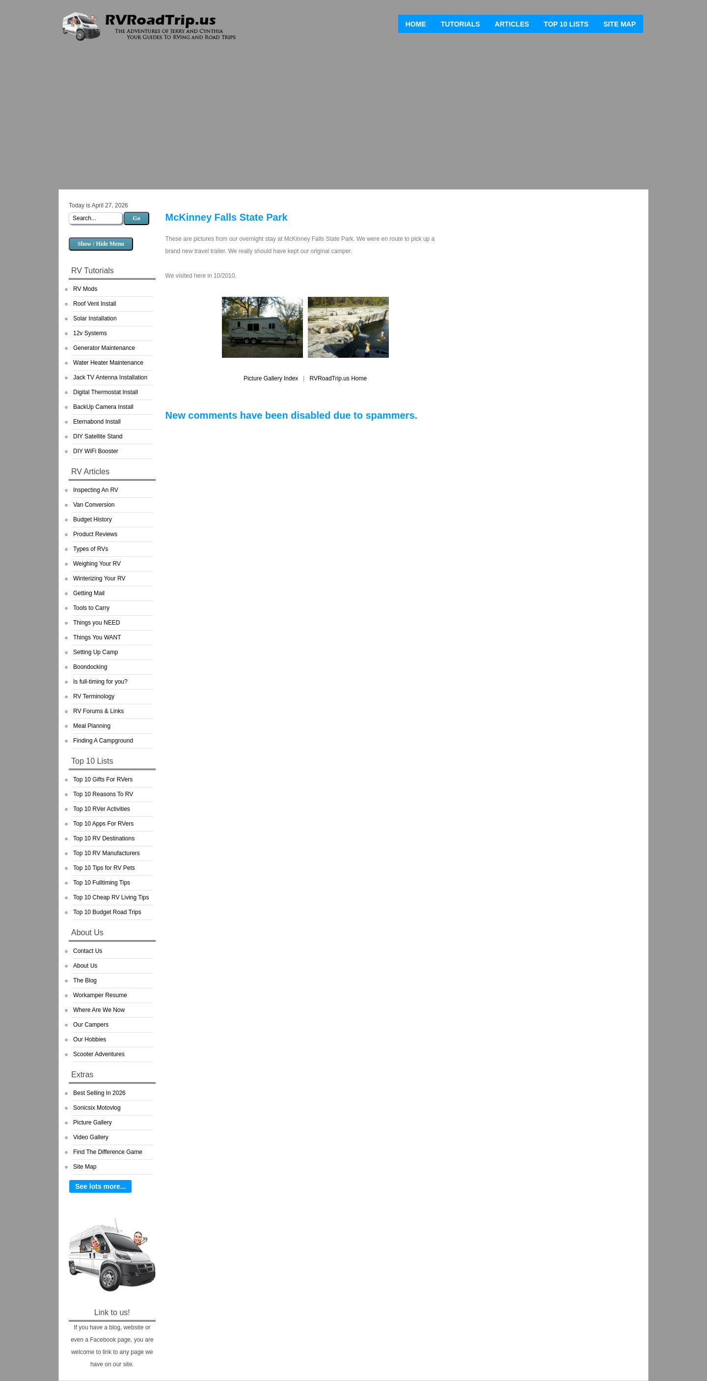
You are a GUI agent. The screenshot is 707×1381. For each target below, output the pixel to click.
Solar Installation (95, 318)
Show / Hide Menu (101, 243)
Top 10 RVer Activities (101, 809)
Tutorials (460, 24)
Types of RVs (90, 549)
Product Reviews (95, 534)
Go (136, 218)
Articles (512, 24)
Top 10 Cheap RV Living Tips (111, 897)
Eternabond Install (97, 421)
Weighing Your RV (97, 563)
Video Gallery (91, 1137)
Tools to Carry (91, 607)
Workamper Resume (100, 995)
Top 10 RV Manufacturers (106, 853)
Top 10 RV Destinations (104, 838)
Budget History (92, 519)
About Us (85, 965)
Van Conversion (94, 504)
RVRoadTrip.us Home (338, 378)
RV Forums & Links (98, 711)
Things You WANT (97, 637)
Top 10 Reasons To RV (103, 794)
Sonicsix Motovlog (97, 1107)
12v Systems (90, 333)
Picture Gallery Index (271, 378)
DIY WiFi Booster (95, 451)
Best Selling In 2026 (99, 1093)
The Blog (85, 980)
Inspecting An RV (95, 490)
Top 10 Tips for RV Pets (104, 867)
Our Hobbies (89, 1039)
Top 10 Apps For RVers (103, 823)
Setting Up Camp (95, 652)
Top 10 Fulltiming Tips (101, 882)
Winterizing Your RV (99, 578)
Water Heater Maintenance (108, 362)
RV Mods (85, 289)
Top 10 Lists (566, 24)
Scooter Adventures (99, 1054)
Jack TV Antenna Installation (110, 377)
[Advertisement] (353, 118)
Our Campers (91, 1024)
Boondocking (90, 666)
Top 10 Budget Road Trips (107, 912)
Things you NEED (96, 622)
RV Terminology (93, 696)
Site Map (619, 24)
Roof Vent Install (94, 303)
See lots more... (100, 1186)
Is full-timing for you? (100, 681)
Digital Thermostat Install (105, 392)
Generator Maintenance (104, 348)
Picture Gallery (92, 1122)
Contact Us (87, 951)
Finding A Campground (103, 740)
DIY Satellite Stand (98, 436)
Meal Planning (91, 725)
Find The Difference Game (107, 1152)
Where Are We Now (99, 1010)
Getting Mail (89, 593)
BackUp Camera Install (103, 406)
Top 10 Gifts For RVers (103, 779)
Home (416, 24)
